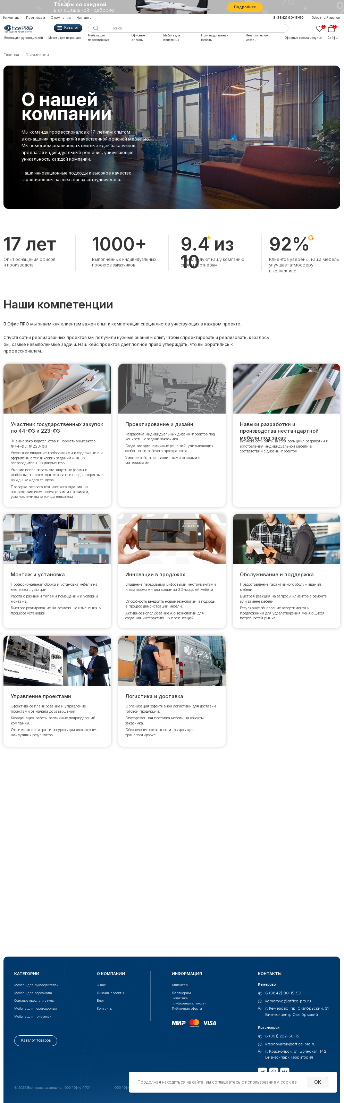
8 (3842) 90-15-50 (288, 17)
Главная (11, 54)
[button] (326, 17)
